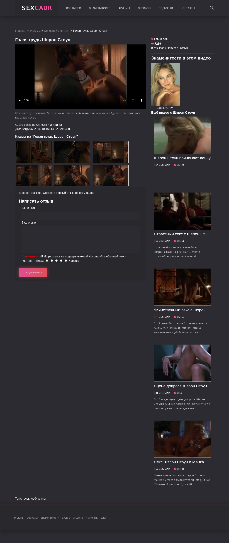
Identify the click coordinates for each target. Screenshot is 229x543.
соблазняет (38, 498)
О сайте (78, 517)
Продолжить (33, 272)
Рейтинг (26, 260)
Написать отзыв (177, 47)
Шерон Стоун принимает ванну (182, 158)
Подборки (166, 8)
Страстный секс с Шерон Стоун (182, 234)
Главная (20, 30)
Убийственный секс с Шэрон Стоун (186, 310)
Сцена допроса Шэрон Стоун (180, 386)
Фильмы (124, 8)
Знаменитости (99, 8)
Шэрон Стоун (165, 107)
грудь (26, 498)
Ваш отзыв (28, 222)
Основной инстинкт (57, 30)
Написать (92, 517)
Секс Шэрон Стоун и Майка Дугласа (187, 462)
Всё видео (73, 8)
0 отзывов (157, 47)
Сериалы (144, 8)
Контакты (188, 8)
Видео (66, 517)
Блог (103, 517)
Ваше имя (28, 207)
